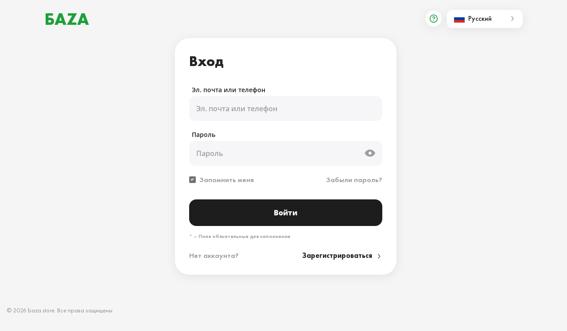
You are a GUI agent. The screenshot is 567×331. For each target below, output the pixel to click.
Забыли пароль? (354, 179)
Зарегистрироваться (342, 255)
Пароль (203, 134)
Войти (285, 213)
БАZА (66, 19)
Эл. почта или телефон (228, 90)
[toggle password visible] (369, 153)
